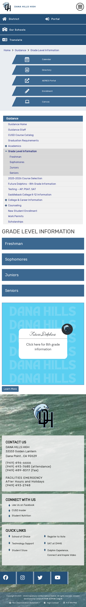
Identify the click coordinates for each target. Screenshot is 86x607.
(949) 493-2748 (18, 485)
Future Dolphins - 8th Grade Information (32, 183)
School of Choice (21, 536)
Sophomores (17, 162)
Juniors (14, 167)
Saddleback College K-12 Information (29, 194)
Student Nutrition (21, 515)
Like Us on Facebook (23, 505)
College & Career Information (25, 199)
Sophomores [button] (16, 259)
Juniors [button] (12, 275)
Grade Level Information (44, 50)
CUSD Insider (19, 510)
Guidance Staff (17, 129)
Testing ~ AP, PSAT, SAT (22, 189)
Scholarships (15, 221)
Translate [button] (15, 40)
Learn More (10, 388)
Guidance (20, 50)
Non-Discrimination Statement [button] (26, 603)
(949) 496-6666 (18, 463)
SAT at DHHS (54, 543)
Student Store (19, 550)
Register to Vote (56, 536)
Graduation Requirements (23, 140)
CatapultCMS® (42, 599)
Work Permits (15, 216)
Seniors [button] (11, 290)
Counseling (14, 205)
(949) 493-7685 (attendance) (28, 466)
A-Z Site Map (70, 603)
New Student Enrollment (22, 210)
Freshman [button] (14, 243)
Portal (55, 19)
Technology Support (23, 543)
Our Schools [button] (17, 29)
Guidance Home (17, 124)
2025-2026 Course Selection (25, 178)
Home (7, 50)
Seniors (14, 172)
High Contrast (53, 603)
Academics (14, 146)
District (14, 19)
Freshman (15, 156)
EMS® (53, 599)
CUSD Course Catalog (21, 135)
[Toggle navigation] (80, 6)
